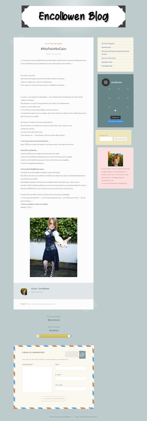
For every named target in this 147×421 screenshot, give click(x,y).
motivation (35, 304)
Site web (58, 385)
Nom (57, 364)
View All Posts (37, 292)
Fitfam (28, 304)
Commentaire (28, 364)
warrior (52, 304)
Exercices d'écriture (109, 58)
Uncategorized (107, 66)
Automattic (93, 417)
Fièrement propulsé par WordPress (61, 417)
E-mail (58, 374)
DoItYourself (106, 47)
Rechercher (104, 135)
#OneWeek (54, 328)
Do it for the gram (53, 44)
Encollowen (44, 288)
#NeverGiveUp (54, 318)
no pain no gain (44, 304)
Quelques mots (107, 62)
